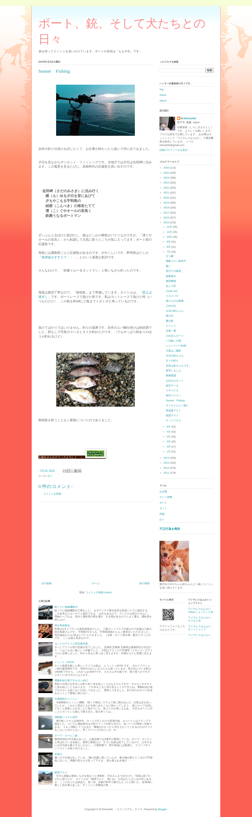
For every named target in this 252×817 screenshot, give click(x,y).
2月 (169, 446)
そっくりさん (173, 420)
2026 (166, 167)
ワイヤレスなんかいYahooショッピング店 (200, 610)
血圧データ (172, 385)
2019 (166, 202)
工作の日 (171, 305)
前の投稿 (144, 583)
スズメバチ (172, 295)
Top (161, 89)
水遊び (58, 754)
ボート (163, 502)
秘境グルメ (61, 772)
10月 (170, 236)
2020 (166, 197)
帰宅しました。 (175, 370)
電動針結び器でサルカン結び (71, 680)
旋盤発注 (171, 276)
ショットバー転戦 (176, 345)
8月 (169, 246)
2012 (166, 467)
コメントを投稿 (52, 493)
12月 (170, 226)
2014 (166, 457)
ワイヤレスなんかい (199, 635)
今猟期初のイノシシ (66, 698)
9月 (169, 241)
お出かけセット (175, 380)
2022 (166, 187)
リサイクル (172, 390)
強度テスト (172, 415)
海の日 (169, 315)
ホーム (95, 583)
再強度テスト (173, 410)
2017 (166, 212)
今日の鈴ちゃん (175, 310)
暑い (168, 266)
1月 (169, 451)
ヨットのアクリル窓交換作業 (71, 643)
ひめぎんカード (175, 335)
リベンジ (171, 325)
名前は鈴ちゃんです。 (178, 365)
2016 (166, 217)
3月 (169, 441)
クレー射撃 (165, 497)
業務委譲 (171, 375)
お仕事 (163, 491)
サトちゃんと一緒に (177, 405)
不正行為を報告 (169, 528)
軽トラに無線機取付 (66, 606)
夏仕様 (169, 320)
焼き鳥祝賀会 (62, 625)
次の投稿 (46, 583)
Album (163, 100)
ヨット (163, 508)
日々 (50, 475)
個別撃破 (171, 281)
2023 (166, 182)
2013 (166, 462)
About (162, 95)
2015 (166, 222)
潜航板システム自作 (66, 717)
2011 (166, 472)
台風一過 (171, 330)
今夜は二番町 (173, 350)
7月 (169, 251)
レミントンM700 (64, 662)
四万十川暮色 (173, 271)
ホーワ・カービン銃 (66, 735)
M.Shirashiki (188, 118)
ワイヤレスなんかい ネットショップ (201, 628)
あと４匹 (171, 285)
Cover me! (172, 291)
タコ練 (169, 256)
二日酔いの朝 (173, 340)
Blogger (162, 809)
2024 (166, 177)
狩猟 (162, 514)
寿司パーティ (173, 395)
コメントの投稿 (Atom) (99, 592)
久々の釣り (172, 360)
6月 (169, 426)
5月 (169, 431)
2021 (166, 192)
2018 (166, 207)
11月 (170, 231)
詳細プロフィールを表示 (173, 150)
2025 (166, 172)
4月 (169, 436)
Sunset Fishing (175, 400)
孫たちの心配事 (175, 300)
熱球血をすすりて (54, 257)
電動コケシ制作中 (176, 260)
